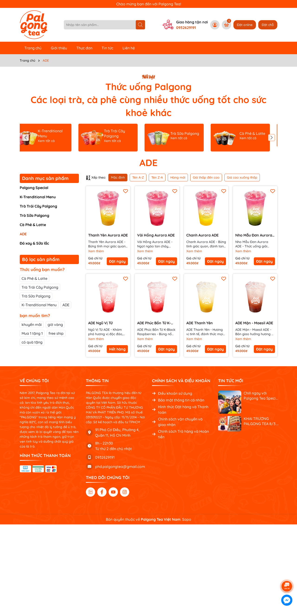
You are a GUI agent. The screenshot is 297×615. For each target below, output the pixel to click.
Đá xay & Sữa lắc (34, 243)
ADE (23, 234)
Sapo (186, 519)
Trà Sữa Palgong (34, 215)
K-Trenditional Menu (38, 197)
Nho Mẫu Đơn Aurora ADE (253, 235)
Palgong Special (34, 187)
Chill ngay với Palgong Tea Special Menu (261, 396)
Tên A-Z (138, 177)
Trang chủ (33, 48)
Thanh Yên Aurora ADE (108, 235)
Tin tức (107, 48)
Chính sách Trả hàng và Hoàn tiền (180, 434)
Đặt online (244, 25)
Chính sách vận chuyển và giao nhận (177, 422)
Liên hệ (129, 48)
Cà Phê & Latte (33, 224)
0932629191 (186, 27)
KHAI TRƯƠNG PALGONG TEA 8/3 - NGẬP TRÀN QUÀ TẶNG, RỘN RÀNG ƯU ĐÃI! (261, 421)
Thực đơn (84, 48)
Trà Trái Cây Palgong (38, 206)
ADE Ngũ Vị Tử (100, 323)
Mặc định (118, 177)
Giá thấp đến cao (206, 177)
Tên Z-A (157, 177)
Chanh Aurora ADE (202, 235)
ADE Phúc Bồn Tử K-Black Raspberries (154, 323)
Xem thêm (96, 251)
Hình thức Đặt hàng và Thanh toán (180, 409)
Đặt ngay (117, 261)
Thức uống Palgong (148, 86)
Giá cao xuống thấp (242, 177)
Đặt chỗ (268, 25)
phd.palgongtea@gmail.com (120, 466)
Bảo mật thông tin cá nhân (178, 400)
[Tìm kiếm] (140, 24)
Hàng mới (177, 177)
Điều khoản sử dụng (172, 393)
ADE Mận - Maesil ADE (254, 323)
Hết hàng (117, 349)
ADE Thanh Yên (199, 323)
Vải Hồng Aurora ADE (156, 235)
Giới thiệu (59, 48)
